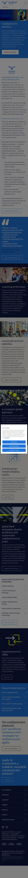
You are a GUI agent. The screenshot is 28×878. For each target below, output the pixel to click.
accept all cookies (14, 450)
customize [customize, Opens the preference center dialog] (14, 442)
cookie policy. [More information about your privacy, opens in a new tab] (6, 437)
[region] (14, 439)
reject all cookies (14, 446)
